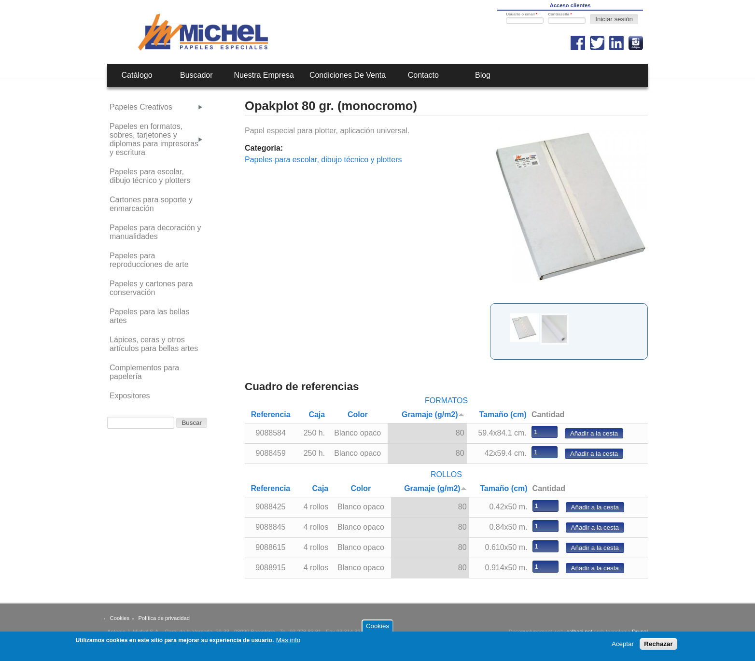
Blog (482, 75)
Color (358, 414)
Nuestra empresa (264, 75)
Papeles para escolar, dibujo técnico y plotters (323, 159)
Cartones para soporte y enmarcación (151, 204)
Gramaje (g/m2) (433, 414)
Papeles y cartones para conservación (151, 288)
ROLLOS (446, 474)
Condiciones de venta (347, 75)
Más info (288, 640)
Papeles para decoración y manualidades (155, 232)
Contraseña (560, 14)
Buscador (196, 75)
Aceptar (623, 643)
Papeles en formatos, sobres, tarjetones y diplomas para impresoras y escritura (154, 139)
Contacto (423, 75)
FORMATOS (446, 400)
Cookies (119, 618)
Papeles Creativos (141, 107)
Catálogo (137, 75)
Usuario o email (521, 14)
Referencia (271, 414)
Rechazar (658, 643)
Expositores (130, 396)
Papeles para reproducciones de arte (149, 260)
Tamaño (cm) (503, 414)
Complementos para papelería (144, 372)
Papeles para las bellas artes (149, 316)
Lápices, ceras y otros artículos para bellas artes (154, 344)
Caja (316, 414)
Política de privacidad (164, 618)
